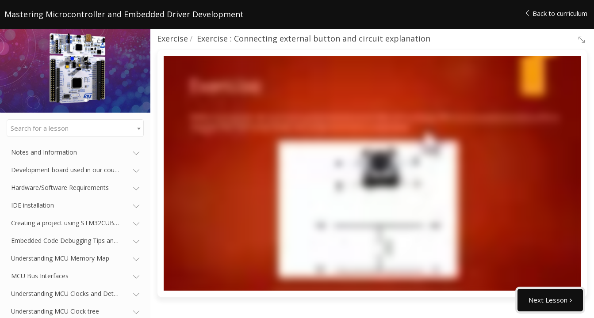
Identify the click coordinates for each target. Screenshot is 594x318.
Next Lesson (548, 299)
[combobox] (75, 128)
